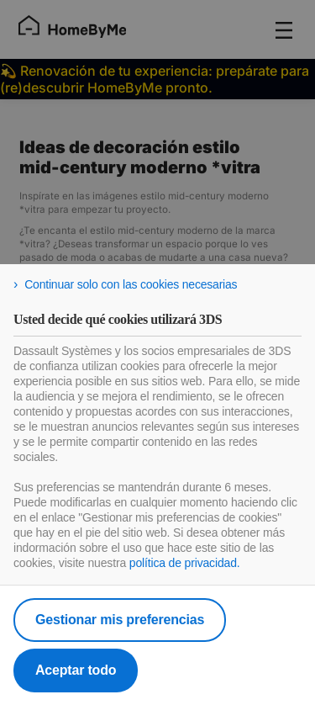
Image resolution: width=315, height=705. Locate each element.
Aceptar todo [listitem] (75, 670)
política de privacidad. (184, 563)
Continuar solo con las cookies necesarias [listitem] (130, 284)
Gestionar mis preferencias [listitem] (119, 619)
